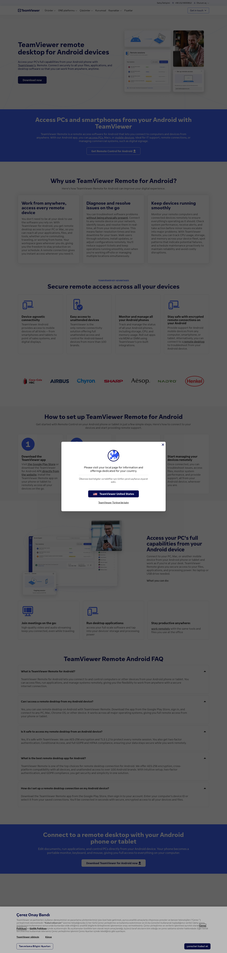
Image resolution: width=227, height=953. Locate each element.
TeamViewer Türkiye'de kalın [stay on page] (113, 502)
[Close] (163, 445)
